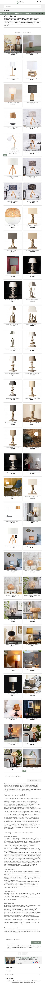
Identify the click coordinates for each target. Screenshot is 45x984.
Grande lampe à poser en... (12, 398)
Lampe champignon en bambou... (32, 619)
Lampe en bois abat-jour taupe (12, 275)
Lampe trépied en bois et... (32, 644)
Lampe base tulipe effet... (32, 521)
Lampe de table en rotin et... (13, 644)
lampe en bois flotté (27, 805)
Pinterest (23, 953)
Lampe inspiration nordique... (32, 447)
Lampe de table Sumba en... (13, 718)
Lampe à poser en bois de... (32, 53)
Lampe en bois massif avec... (32, 743)
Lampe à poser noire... (12, 127)
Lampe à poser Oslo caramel (32, 546)
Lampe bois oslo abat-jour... (32, 78)
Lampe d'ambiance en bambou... (32, 595)
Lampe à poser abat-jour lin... (32, 152)
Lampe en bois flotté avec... (32, 718)
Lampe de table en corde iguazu (32, 570)
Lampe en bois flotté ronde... (13, 693)
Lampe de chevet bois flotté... (32, 275)
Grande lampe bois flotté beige (32, 349)
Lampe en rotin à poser (13, 53)
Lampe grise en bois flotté (12, 250)
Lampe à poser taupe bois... (13, 447)
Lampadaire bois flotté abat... (12, 349)
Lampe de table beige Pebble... (32, 693)
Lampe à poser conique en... (13, 669)
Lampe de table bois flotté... (32, 496)
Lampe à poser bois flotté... (32, 299)
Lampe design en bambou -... (13, 225)
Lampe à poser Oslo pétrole (12, 570)
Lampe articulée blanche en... (12, 152)
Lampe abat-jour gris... (32, 176)
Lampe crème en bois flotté (32, 225)
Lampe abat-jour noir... (32, 201)
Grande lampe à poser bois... (13, 324)
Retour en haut (34, 780)
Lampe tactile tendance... (32, 102)
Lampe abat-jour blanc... (13, 176)
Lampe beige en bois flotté (32, 250)
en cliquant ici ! (38, 13)
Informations (9, 978)
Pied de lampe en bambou (12, 78)
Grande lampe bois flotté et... (12, 373)
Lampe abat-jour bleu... (12, 201)
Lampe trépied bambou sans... (12, 546)
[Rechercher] (22, 6)
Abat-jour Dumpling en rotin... (32, 669)
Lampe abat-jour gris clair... (32, 127)
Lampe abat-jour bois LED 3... (13, 521)
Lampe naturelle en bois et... (13, 767)
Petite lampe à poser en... (12, 595)
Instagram (26, 953)
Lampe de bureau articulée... (32, 767)
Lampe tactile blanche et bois (13, 102)
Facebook (19, 953)
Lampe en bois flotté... (12, 743)
